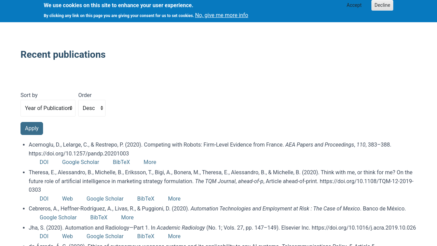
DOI (44, 162)
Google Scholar (80, 162)
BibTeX (121, 162)
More (150, 162)
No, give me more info (221, 13)
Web (67, 198)
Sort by (29, 95)
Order (85, 95)
